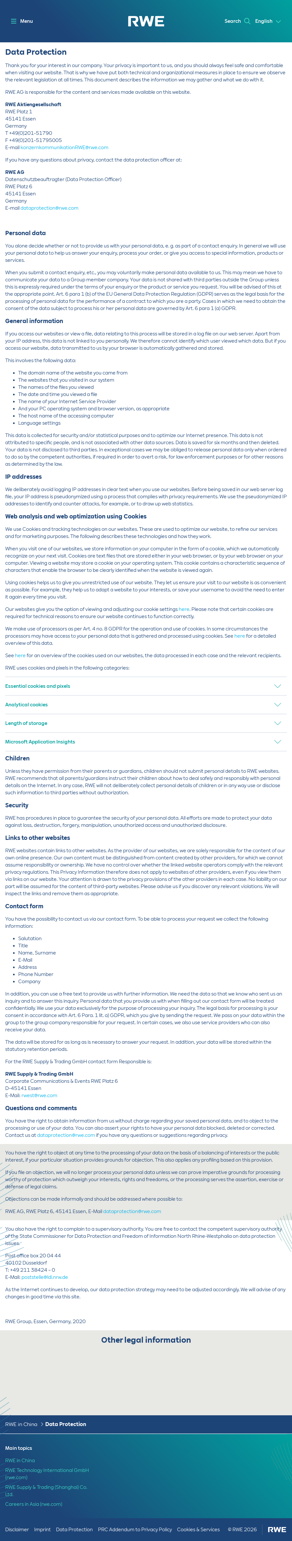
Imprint (42, 1530)
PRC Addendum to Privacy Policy (135, 1530)
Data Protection (65, 1424)
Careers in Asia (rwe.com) (33, 1504)
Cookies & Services (198, 1530)
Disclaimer (17, 1530)
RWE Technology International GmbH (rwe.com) (47, 1473)
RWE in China (21, 1424)
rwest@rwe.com (39, 1095)
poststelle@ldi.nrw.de (44, 1277)
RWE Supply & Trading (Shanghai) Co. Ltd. (46, 1490)
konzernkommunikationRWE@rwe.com (64, 147)
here (184, 609)
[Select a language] (268, 21)
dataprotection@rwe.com (49, 208)
